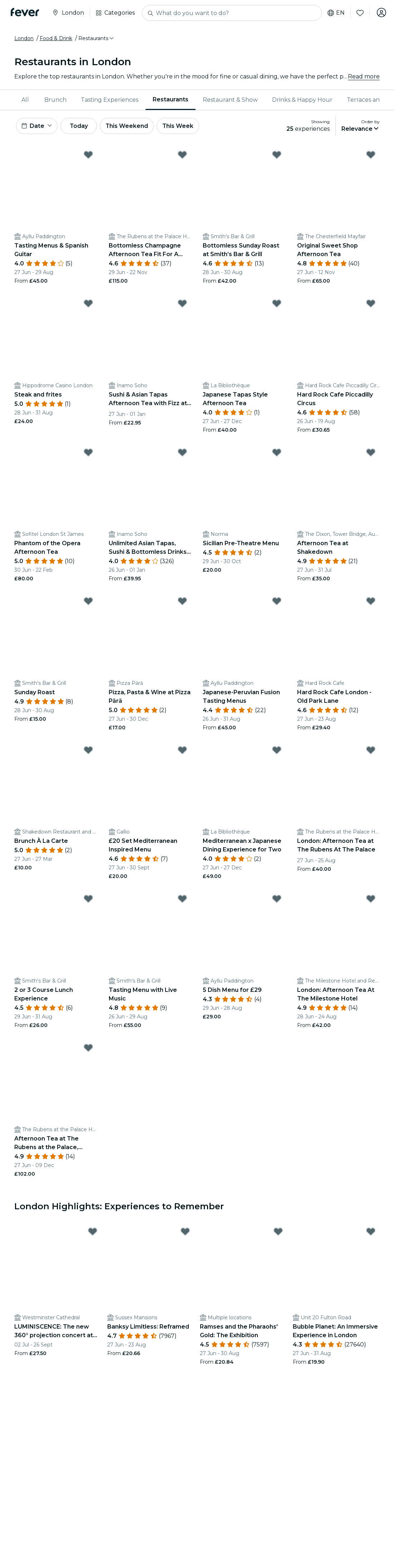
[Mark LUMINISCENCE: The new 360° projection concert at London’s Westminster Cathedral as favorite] (92, 1232)
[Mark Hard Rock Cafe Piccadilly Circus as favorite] (370, 304)
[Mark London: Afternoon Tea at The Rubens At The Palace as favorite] (370, 751)
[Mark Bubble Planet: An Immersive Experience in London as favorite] (370, 1232)
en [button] (334, 13)
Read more (364, 76)
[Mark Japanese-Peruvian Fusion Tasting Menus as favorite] (276, 602)
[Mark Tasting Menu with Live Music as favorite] (182, 900)
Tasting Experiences (109, 99)
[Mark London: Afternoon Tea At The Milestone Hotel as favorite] (370, 900)
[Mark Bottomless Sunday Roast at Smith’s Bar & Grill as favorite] (276, 155)
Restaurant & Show (230, 99)
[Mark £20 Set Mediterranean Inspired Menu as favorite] (182, 751)
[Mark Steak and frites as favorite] (88, 304)
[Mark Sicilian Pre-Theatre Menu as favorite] (276, 453)
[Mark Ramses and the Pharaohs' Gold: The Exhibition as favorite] (278, 1232)
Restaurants (170, 99)
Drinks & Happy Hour (302, 99)
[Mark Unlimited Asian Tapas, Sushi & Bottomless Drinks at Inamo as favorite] (182, 453)
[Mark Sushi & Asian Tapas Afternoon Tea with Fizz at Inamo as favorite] (182, 304)
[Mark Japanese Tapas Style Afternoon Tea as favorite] (276, 304)
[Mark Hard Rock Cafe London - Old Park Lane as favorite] (370, 602)
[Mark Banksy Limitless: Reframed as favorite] (185, 1232)
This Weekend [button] (131, 126)
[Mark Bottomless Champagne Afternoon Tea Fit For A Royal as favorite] (182, 155)
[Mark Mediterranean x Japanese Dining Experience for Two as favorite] (276, 751)
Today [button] (81, 126)
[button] (96, 38)
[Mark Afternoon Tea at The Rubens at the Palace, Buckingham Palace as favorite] (88, 1048)
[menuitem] (25, 100)
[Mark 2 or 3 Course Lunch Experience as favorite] (88, 900)
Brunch (55, 99)
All (25, 99)
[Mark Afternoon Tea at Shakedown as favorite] (370, 453)
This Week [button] (184, 126)
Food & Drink (56, 38)
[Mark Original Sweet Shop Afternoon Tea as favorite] (370, 155)
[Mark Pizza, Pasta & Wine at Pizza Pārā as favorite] (182, 602)
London (24, 38)
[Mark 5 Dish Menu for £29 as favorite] (276, 900)
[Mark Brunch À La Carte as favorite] (88, 751)
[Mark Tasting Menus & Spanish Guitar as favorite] (88, 155)
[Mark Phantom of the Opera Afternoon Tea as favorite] (88, 453)
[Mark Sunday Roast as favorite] (88, 602)
